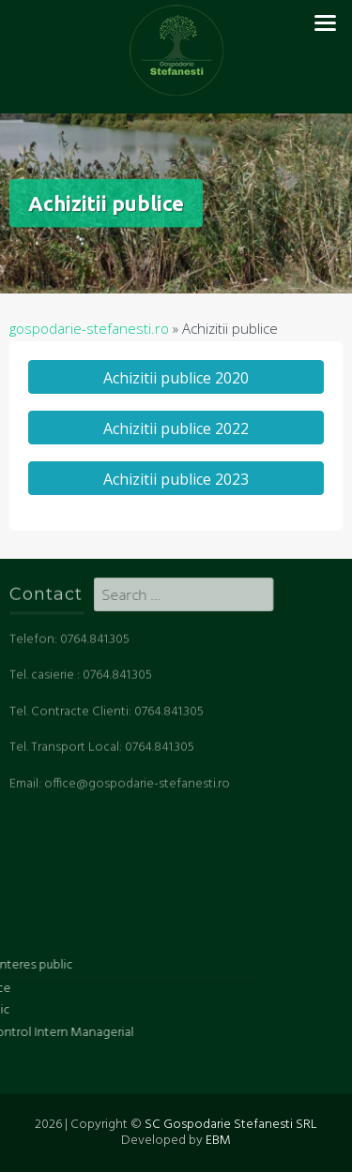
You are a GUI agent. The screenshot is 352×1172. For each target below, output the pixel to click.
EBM (218, 1140)
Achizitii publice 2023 (176, 479)
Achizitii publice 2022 (176, 428)
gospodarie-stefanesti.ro (89, 328)
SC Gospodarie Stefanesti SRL (231, 1124)
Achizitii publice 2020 (176, 378)
